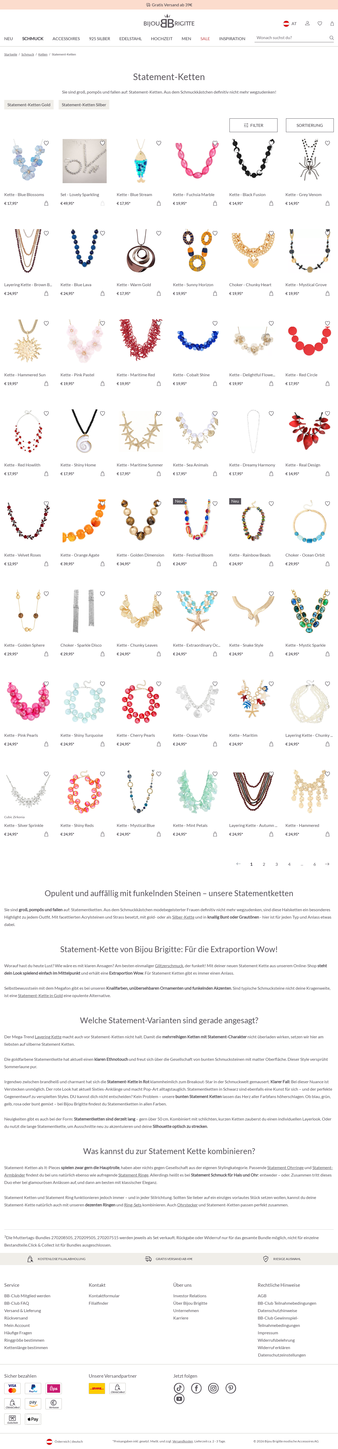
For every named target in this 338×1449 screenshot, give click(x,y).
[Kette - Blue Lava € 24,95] (84, 264)
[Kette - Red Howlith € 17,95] (28, 444)
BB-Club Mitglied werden (27, 1295)
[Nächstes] (327, 864)
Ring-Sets (133, 1204)
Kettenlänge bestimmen (26, 1347)
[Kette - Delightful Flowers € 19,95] (253, 354)
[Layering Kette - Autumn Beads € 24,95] (253, 805)
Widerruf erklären (274, 1347)
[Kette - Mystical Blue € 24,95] (141, 805)
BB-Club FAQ (16, 1303)
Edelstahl (130, 38)
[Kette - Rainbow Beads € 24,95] (253, 534)
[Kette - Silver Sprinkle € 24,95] (28, 805)
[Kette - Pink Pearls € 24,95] (28, 715)
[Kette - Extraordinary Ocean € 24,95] (197, 624)
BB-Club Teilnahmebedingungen (287, 1303)
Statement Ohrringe (285, 1167)
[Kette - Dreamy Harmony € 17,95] (253, 444)
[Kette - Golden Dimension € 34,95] (141, 534)
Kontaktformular (104, 1295)
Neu (8, 38)
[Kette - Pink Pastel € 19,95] (84, 354)
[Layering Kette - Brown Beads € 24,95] (28, 264)
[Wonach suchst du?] (294, 37)
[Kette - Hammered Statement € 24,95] (309, 805)
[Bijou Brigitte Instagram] (213, 1388)
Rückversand (16, 1317)
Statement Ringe (133, 1174)
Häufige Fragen (18, 1332)
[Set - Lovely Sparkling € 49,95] (84, 174)
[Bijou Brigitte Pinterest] (231, 1388)
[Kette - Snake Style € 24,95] (253, 624)
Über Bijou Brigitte (190, 1303)
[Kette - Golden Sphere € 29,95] (28, 624)
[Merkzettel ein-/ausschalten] (46, 143)
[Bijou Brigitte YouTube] (179, 1399)
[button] (307, 23)
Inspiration (232, 38)
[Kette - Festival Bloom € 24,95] (197, 534)
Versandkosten (182, 1441)
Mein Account (17, 1325)
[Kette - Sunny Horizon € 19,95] (197, 264)
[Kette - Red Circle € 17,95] (309, 354)
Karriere (180, 1317)
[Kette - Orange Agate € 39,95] (84, 534)
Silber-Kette (183, 916)
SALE (205, 38)
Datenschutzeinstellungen (282, 1355)
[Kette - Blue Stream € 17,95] (141, 174)
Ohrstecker (187, 1204)
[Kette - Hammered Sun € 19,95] (28, 354)
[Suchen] (331, 37)
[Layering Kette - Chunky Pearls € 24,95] (309, 715)
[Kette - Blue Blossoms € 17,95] (28, 174)
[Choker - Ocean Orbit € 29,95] (309, 534)
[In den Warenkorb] (46, 203)
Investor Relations (189, 1295)
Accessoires (66, 38)
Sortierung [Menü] (310, 125)
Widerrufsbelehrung (276, 1339)
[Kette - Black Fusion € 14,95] (253, 174)
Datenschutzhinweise (277, 1310)
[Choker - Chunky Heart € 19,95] (253, 264)
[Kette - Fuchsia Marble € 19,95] (197, 174)
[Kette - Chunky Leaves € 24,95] (141, 624)
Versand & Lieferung (22, 1310)
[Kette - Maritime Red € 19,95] (141, 354)
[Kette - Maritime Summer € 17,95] (141, 444)
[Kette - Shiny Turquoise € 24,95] (84, 715)
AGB (262, 1295)
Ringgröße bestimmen (24, 1339)
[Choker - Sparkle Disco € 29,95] (84, 624)
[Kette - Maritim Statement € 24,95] (253, 715)
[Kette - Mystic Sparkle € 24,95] (309, 624)
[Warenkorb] (332, 23)
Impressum (268, 1332)
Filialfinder (98, 1303)
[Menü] (253, 125)
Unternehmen (186, 1310)
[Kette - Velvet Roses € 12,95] (28, 534)
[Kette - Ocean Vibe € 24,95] (197, 715)
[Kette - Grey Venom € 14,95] (309, 174)
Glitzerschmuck (169, 965)
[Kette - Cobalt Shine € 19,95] (197, 354)
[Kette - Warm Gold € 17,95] (141, 264)
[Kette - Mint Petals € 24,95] (197, 805)
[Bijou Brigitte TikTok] (179, 1388)
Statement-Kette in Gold (40, 995)
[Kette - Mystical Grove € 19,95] (309, 264)
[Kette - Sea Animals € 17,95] (197, 444)
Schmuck (32, 38)
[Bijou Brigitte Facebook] (196, 1388)
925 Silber (99, 38)
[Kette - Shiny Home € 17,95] (84, 444)
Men (186, 38)
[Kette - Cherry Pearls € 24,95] (141, 715)
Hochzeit (161, 38)
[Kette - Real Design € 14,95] (309, 444)
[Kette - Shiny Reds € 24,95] (84, 805)
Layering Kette (48, 1036)
